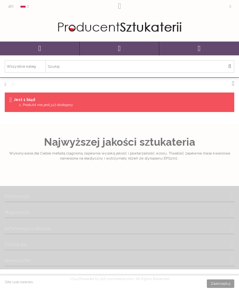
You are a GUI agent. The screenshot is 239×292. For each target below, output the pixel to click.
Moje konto (17, 212)
